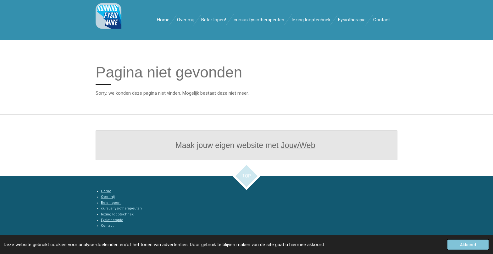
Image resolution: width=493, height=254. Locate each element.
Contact (107, 226)
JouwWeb (298, 145)
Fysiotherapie (112, 220)
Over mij (108, 197)
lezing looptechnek (117, 214)
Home (106, 191)
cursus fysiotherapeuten (121, 208)
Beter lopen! (111, 203)
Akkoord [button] (468, 244)
